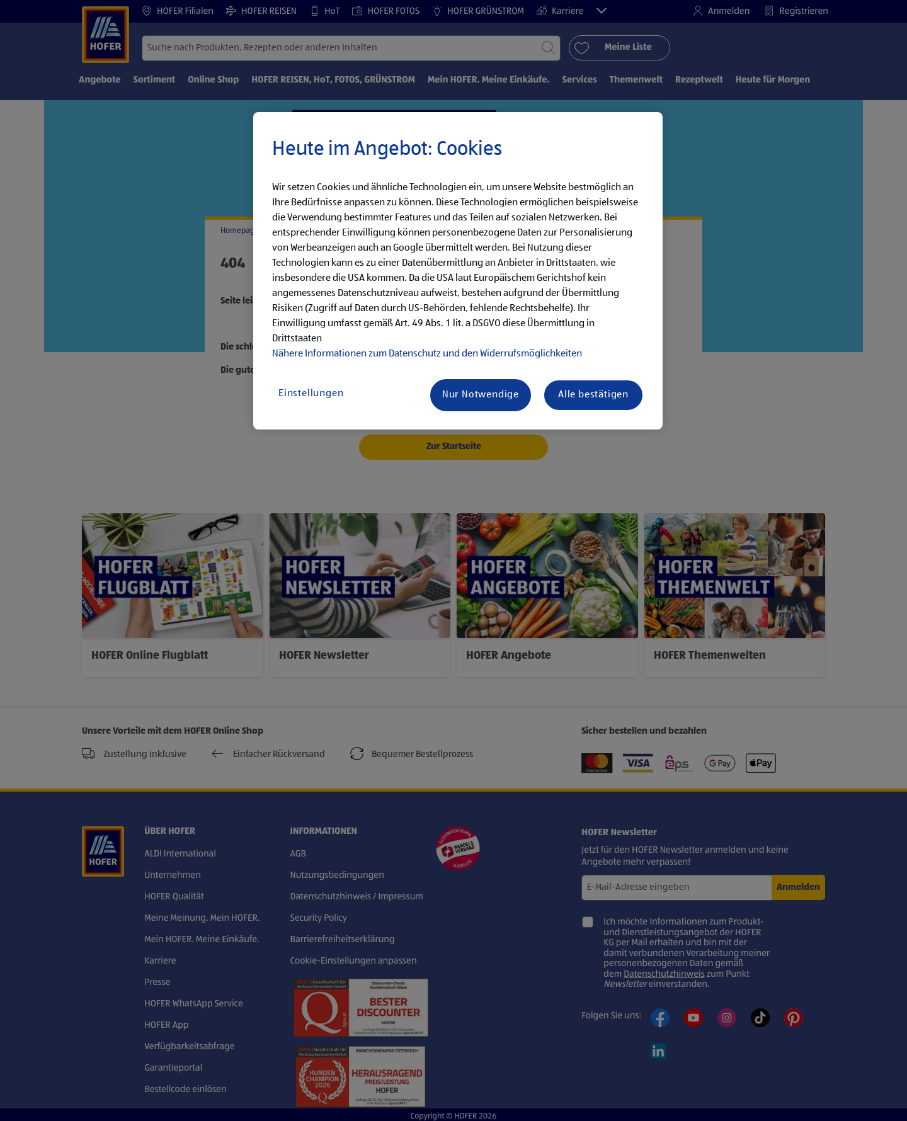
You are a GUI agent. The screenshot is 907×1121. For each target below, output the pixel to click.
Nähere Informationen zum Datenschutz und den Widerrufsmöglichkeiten (427, 354)
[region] (458, 271)
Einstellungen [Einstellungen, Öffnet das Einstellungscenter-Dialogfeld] (310, 394)
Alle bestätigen (593, 395)
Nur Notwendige (480, 395)
